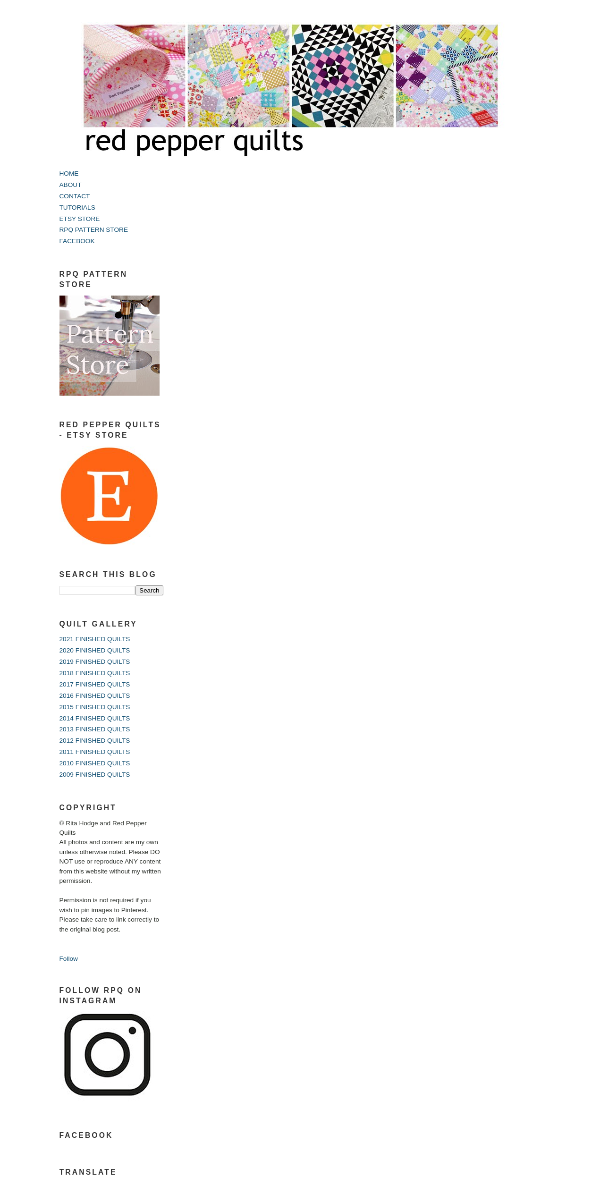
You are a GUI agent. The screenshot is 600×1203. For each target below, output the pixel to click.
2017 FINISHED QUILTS (94, 684)
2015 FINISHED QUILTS (94, 707)
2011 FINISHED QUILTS (94, 751)
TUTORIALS (77, 207)
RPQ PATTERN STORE (93, 229)
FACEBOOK (77, 241)
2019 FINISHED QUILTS (94, 661)
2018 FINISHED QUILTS (94, 673)
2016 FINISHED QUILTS (94, 695)
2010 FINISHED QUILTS (94, 763)
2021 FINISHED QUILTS (94, 639)
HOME (69, 173)
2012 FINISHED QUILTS (94, 740)
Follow (68, 958)
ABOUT (70, 184)
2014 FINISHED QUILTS (94, 718)
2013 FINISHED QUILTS (94, 729)
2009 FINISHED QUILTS (94, 774)
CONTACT (74, 196)
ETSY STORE (79, 218)
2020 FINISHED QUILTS (94, 650)
